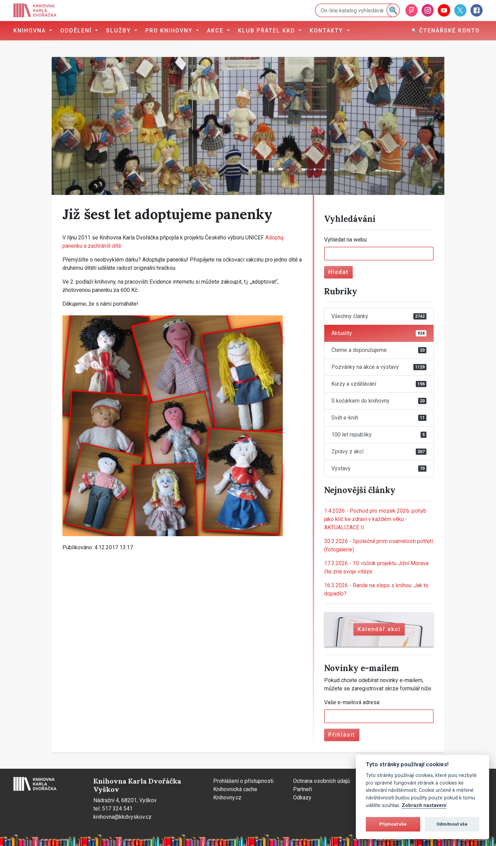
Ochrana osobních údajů (321, 781)
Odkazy (302, 797)
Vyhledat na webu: (346, 239)
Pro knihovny (170, 30)
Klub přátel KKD (267, 30)
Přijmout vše (392, 824)
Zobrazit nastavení (424, 805)
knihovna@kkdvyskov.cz (122, 817)
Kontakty (327, 30)
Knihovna (30, 30)
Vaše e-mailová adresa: (352, 702)
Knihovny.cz (227, 797)
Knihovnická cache (235, 789)
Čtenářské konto (446, 30)
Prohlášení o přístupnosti (243, 781)
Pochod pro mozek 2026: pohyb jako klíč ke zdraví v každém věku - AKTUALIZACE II (375, 519)
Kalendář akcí (379, 629)
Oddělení (77, 30)
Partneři (302, 789)
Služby (119, 30)
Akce (216, 30)
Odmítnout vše (451, 824)
